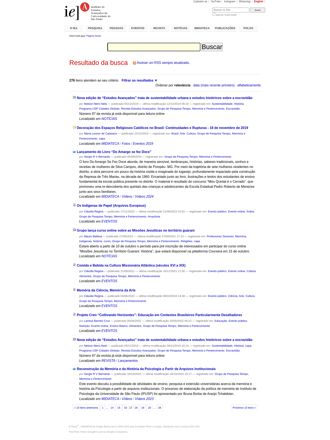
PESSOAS (116, 28)
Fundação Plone (143, 426)
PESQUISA (95, 28)
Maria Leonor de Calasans (100, 133)
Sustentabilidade (222, 103)
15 (118, 407)
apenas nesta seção (226, 14)
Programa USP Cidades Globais (99, 108)
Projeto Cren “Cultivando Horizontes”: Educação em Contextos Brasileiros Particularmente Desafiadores (159, 315)
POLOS (248, 28)
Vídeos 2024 (144, 196)
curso (107, 241)
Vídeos (127, 196)
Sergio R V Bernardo (97, 156)
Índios (250, 211)
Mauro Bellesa (93, 236)
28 (159, 407)
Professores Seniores (220, 236)
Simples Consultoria (116, 432)
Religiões (186, 241)
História (239, 103)
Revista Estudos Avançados (138, 108)
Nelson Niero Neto (95, 103)
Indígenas (85, 241)
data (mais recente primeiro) (214, 85)
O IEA (73, 28)
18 (135, 407)
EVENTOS (138, 28)
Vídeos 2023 (144, 399)
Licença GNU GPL (190, 426)
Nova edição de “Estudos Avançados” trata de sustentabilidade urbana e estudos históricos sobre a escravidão (165, 98)
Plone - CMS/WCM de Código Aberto (91, 426)
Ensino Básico (119, 325)
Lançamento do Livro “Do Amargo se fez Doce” (114, 152)
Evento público (217, 211)
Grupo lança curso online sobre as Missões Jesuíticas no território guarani (136, 230)
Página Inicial (93, 36)
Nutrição (84, 325)
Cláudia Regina (93, 211)
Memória (240, 236)
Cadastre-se (200, 1)
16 (125, 407)
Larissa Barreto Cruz (97, 320)
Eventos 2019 (143, 143)
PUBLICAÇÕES (225, 28)
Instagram (230, 1)
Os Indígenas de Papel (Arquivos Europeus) (111, 205)
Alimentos (85, 276)
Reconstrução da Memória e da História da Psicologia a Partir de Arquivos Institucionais (146, 369)
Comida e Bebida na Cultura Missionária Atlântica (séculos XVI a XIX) (131, 265)
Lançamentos (128, 360)
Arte (182, 133)
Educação (221, 320)
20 (149, 407)
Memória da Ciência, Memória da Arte (106, 290)
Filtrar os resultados (137, 80)
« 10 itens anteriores (86, 407)
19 (142, 407)
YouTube (216, 1)
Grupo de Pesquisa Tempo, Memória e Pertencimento (190, 108)
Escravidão (233, 108)
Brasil (175, 133)
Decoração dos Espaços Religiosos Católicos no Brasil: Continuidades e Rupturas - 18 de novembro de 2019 (162, 128)
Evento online (236, 211)
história (97, 241)
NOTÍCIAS (180, 28)
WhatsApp (245, 1)
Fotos (126, 143)
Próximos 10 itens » (244, 407)
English (258, 1)
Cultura (191, 133)
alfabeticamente (249, 85)
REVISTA (159, 28)
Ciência (232, 296)
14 (111, 407)
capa (102, 138)
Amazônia (154, 216)
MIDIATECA (202, 28)
